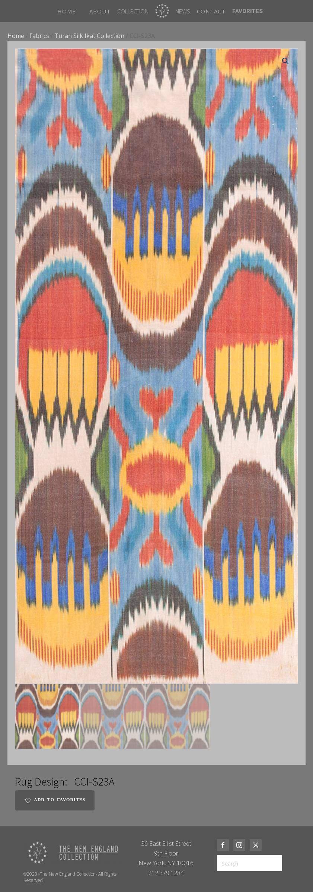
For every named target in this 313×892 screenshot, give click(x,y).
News (182, 11)
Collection (132, 11)
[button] (285, 61)
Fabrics (39, 36)
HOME (66, 11)
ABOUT (100, 11)
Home (15, 36)
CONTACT (211, 11)
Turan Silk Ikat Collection (89, 36)
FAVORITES (247, 11)
